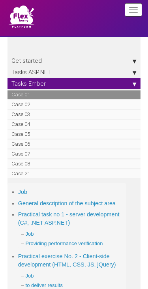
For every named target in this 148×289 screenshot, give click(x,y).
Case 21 (20, 173)
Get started (74, 61)
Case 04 (20, 124)
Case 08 (20, 163)
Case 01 (20, 94)
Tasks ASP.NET (74, 72)
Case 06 (20, 144)
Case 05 (20, 134)
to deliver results (44, 285)
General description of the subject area (67, 203)
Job (22, 192)
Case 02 (20, 104)
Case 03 (20, 114)
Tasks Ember (74, 84)
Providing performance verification (64, 243)
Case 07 (20, 153)
